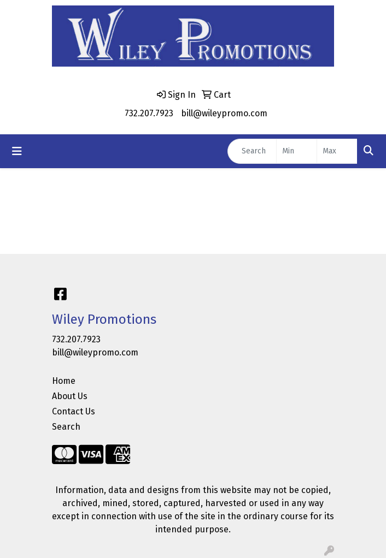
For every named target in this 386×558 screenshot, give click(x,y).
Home (63, 381)
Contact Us (73, 411)
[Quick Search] (252, 151)
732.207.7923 (149, 113)
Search (66, 427)
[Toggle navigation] (16, 151)
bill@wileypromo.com (224, 113)
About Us (69, 396)
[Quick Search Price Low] (296, 151)
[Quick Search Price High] (337, 151)
